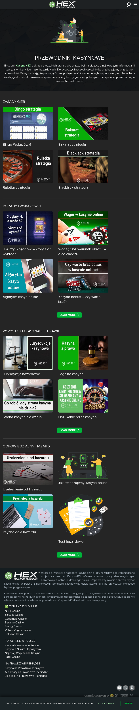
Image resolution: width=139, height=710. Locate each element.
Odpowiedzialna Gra (78, 690)
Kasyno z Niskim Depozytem (45, 660)
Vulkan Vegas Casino (18, 671)
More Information (106, 703)
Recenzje (104, 690)
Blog (96, 685)
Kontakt (55, 685)
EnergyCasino (13, 666)
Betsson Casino (14, 675)
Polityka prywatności (42, 690)
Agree (128, 703)
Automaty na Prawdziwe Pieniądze (78, 660)
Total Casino (42, 674)
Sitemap (71, 685)
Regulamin (111, 685)
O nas (85, 685)
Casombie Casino (16, 658)
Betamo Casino (14, 662)
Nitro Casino (12, 650)
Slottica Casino (14, 654)
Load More (69, 341)
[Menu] (135, 4)
